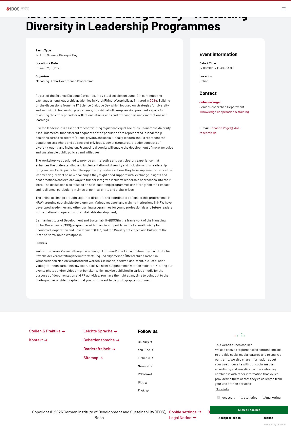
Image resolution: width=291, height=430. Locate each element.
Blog (142, 382)
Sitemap (93, 357)
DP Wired (281, 424)
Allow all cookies (249, 410)
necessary (226, 397)
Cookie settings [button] (185, 411)
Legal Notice (182, 417)
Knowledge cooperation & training (224, 112)
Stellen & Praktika (47, 330)
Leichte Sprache (100, 330)
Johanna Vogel (209, 102)
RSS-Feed (145, 374)
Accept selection (229, 417)
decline (268, 417)
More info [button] (222, 389)
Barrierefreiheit (99, 348)
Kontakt (38, 339)
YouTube (145, 350)
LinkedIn (145, 358)
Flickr (143, 390)
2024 (153, 100)
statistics (249, 397)
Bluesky (145, 342)
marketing (272, 397)
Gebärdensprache (101, 339)
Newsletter (146, 366)
